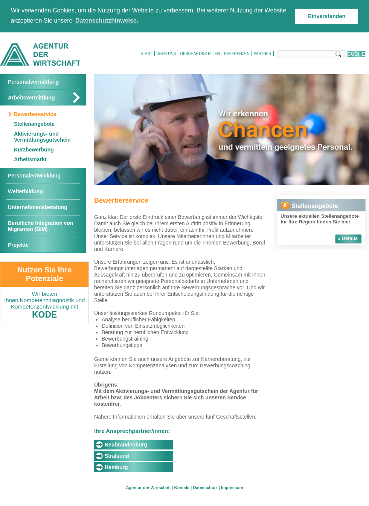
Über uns (166, 54)
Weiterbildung (25, 191)
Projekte (18, 245)
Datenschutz (205, 487)
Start (146, 54)
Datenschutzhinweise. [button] (106, 20)
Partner (262, 54)
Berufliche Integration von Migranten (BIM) (40, 226)
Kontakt (182, 487)
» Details (348, 238)
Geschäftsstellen (200, 54)
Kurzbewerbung (34, 150)
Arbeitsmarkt (30, 159)
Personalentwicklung (34, 176)
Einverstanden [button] (326, 16)
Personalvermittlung (33, 82)
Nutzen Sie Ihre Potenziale (44, 274)
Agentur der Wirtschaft (148, 487)
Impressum (232, 487)
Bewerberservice (35, 114)
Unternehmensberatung (37, 207)
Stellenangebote (34, 124)
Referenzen (237, 54)
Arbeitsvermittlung (31, 98)
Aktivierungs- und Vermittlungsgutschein (42, 137)
